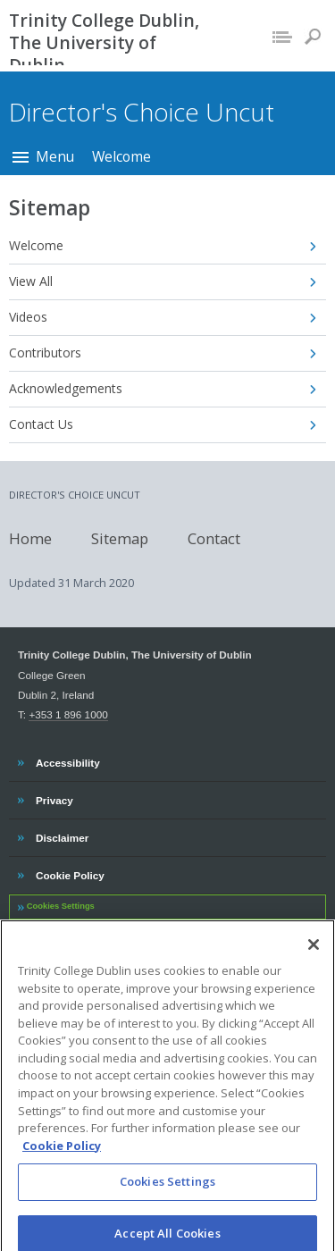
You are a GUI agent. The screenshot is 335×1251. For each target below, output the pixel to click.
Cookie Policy (70, 873)
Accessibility (67, 760)
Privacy (54, 798)
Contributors (45, 352)
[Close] (313, 956)
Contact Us (41, 424)
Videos (28, 316)
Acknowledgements (65, 388)
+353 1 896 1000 (68, 714)
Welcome (121, 156)
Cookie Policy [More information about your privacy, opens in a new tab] (61, 1156)
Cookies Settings (61, 906)
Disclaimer (61, 835)
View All (31, 281)
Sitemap (119, 537)
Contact (214, 537)
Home (30, 537)
